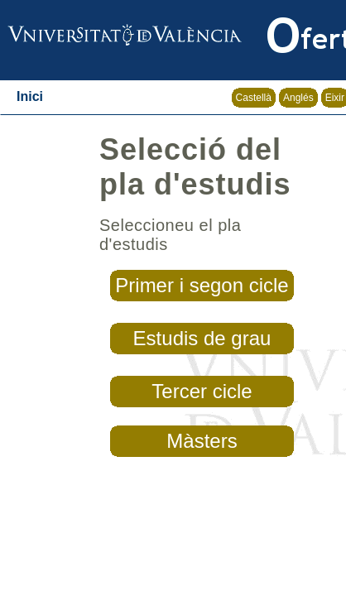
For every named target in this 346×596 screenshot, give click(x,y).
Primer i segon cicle (201, 285)
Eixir (334, 97)
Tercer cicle (201, 391)
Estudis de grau (202, 338)
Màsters (201, 441)
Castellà (254, 97)
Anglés (298, 97)
